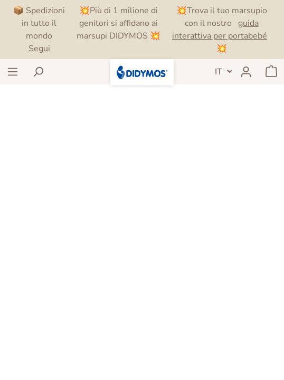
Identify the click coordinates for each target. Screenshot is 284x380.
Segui (39, 48)
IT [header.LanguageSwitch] (218, 72)
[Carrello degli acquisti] (271, 71)
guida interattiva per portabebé (219, 29)
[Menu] (12, 71)
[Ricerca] (38, 71)
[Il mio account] (246, 71)
